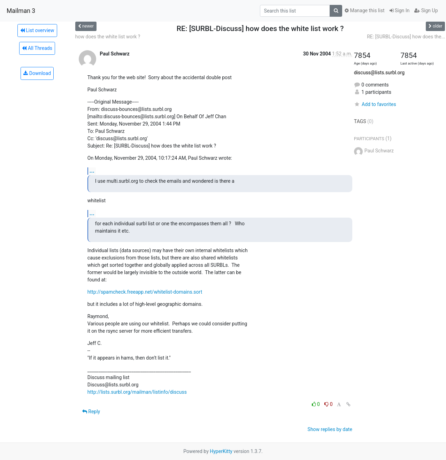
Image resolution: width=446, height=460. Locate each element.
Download (37, 73)
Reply (91, 411)
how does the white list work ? (107, 36)
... (92, 170)
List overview (37, 30)
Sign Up (426, 10)
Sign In (400, 10)
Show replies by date (330, 429)
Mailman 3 (21, 10)
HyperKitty (221, 451)
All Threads (37, 48)
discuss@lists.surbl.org (379, 72)
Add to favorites (375, 104)
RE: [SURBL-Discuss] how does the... (406, 36)
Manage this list (364, 10)
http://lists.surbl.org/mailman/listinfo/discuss (137, 392)
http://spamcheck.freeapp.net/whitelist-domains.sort (144, 292)
